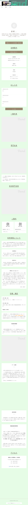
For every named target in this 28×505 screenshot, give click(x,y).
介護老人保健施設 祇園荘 (19, 315)
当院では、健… (5, 231)
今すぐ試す (14, 4)
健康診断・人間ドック (6, 229)
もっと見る (14, 109)
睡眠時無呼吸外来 (18, 229)
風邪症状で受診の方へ (14, 52)
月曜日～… (17, 231)
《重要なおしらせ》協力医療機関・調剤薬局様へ (14, 42)
